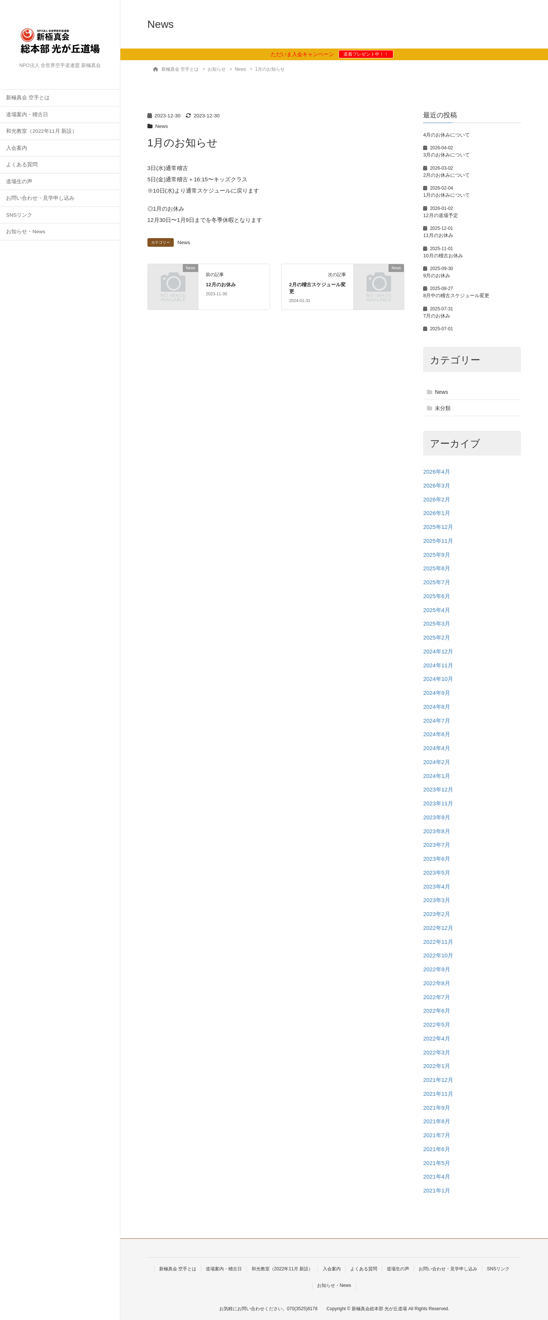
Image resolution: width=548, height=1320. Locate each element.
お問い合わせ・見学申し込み (40, 198)
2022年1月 (436, 1066)
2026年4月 (436, 471)
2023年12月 (438, 789)
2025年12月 (438, 527)
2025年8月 (436, 568)
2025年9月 (436, 554)
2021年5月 (436, 1163)
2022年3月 (436, 1052)
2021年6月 (436, 1149)
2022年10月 (438, 955)
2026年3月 (436, 485)
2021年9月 (436, 1107)
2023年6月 (436, 858)
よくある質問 (22, 164)
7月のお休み (436, 316)
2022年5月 (436, 1024)
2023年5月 (436, 872)
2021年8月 (436, 1121)
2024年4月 (436, 748)
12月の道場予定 (440, 215)
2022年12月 (438, 928)
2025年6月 (436, 596)
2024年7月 (436, 720)
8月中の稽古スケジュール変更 (456, 295)
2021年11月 (438, 1094)
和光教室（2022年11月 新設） (41, 131)
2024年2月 (436, 762)
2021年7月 (436, 1135)
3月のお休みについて (446, 155)
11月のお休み (438, 235)
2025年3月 (436, 623)
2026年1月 (436, 513)
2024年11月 (438, 665)
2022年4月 (436, 1038)
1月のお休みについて (446, 195)
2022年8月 (436, 983)
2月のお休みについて (446, 175)
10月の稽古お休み (443, 255)
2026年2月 (436, 499)
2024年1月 (436, 776)
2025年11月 (438, 541)
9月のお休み (436, 275)
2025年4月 (436, 610)
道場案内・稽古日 (27, 114)
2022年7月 (436, 997)
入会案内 (16, 148)
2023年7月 (436, 845)
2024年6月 (436, 734)
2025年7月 (436, 582)
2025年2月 (436, 637)
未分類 (443, 408)
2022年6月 (436, 1010)
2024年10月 (438, 679)
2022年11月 (438, 942)
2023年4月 (436, 886)
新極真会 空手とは (28, 97)
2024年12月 (438, 651)
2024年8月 (436, 706)
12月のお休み (220, 284)
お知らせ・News (25, 231)
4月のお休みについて (446, 135)
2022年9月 (436, 969)
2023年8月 (436, 831)
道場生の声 (19, 181)
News (161, 126)
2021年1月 (436, 1190)
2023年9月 (436, 817)
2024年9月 (436, 693)
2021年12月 (438, 1080)
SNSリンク (19, 215)
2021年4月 (436, 1176)
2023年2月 (436, 914)
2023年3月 (436, 900)
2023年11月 (438, 803)
